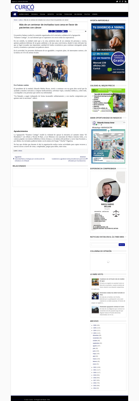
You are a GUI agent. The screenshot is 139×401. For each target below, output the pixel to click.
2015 (95, 385)
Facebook (119, 1)
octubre (95, 340)
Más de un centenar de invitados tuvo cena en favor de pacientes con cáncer (48, 26)
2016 (95, 383)
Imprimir (59, 31)
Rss (125, 1)
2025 (95, 328)
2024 (95, 330)
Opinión (94, 14)
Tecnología (68, 14)
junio (94, 351)
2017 (95, 380)
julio (94, 348)
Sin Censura (78, 14)
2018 (95, 378)
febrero (95, 361)
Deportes (51, 14)
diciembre (96, 335)
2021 (95, 370)
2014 (95, 388)
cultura (20, 151)
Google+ (122, 1)
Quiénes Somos (24, 14)
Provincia (34, 14)
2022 (95, 367)
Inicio (15, 14)
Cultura (59, 14)
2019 (95, 375)
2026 (95, 325)
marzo (95, 359)
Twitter (117, 1)
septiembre (96, 343)
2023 (95, 333)
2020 (95, 372)
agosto (95, 346)
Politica (87, 14)
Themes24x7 (123, 399)
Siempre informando (18, 399)
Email (65, 31)
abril (94, 356)
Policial (42, 14)
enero (95, 364)
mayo (94, 353)
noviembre (96, 338)
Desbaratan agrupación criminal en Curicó (112, 306)
